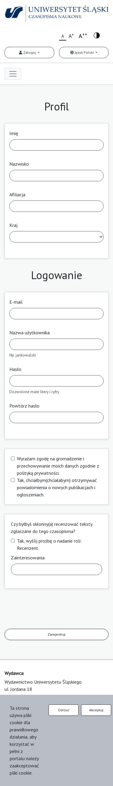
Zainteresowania (28, 558)
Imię (13, 133)
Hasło (15, 369)
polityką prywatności (38, 473)
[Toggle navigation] (13, 74)
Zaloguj (28, 52)
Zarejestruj (56, 634)
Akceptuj (96, 710)
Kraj (13, 225)
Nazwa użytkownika (29, 333)
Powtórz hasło (24, 406)
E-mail (16, 302)
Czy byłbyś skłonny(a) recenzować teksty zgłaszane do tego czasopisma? (51, 527)
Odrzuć (63, 710)
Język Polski (82, 52)
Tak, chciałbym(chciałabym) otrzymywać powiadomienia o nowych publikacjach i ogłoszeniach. (57, 487)
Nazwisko (19, 164)
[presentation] (50, 610)
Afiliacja (17, 194)
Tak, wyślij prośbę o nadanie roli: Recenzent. (49, 544)
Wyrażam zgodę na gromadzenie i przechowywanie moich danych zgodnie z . (58, 466)
